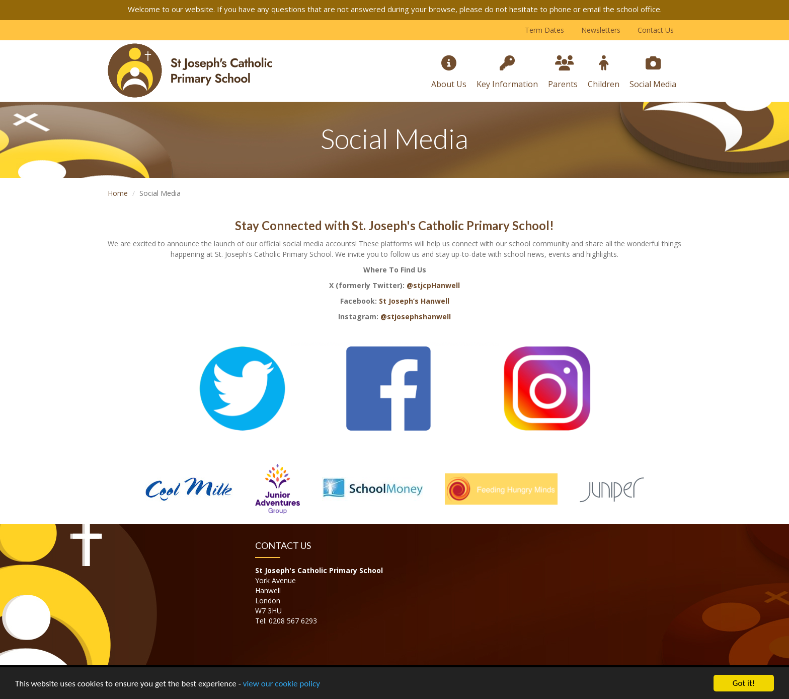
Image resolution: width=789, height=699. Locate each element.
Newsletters (600, 30)
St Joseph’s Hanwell (414, 301)
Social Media (652, 72)
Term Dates (544, 30)
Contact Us (656, 30)
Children (603, 72)
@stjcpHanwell (433, 285)
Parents (563, 72)
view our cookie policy (281, 684)
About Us (448, 72)
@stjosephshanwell (415, 316)
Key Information (507, 72)
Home (118, 193)
